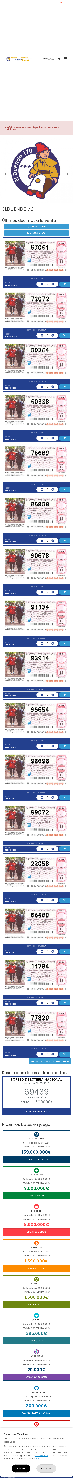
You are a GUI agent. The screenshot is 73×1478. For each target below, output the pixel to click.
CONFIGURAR (41, 1455)
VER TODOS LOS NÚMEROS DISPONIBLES (50, 1061)
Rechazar (46, 1468)
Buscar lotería (36, 226)
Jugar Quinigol (36, 1340)
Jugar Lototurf (37, 1268)
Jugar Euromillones (36, 1159)
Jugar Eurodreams (36, 1377)
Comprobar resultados (36, 1111)
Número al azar (36, 233)
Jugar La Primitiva (36, 1195)
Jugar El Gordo (36, 1231)
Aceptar (21, 1468)
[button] (5, 174)
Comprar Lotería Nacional (36, 1413)
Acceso (49, 58)
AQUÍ (38, 1458)
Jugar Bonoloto (36, 1304)
